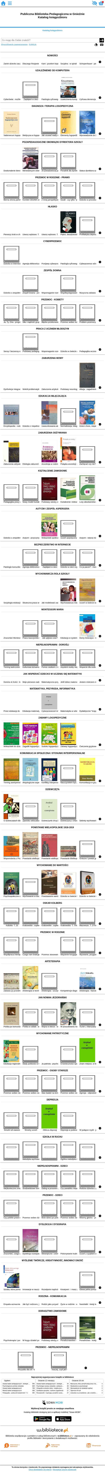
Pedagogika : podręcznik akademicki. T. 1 (15, 1393)
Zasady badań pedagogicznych (12, 1388)
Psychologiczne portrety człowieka (13, 1386)
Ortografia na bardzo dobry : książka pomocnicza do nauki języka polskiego (60, 1388)
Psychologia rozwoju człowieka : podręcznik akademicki (54, 1386)
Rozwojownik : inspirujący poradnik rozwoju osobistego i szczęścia (57, 1393)
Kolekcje (32, 44)
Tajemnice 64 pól (75, 1390)
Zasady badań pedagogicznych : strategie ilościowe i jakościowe (22, 1383)
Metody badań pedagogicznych (12, 1390)
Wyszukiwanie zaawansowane (14, 44)
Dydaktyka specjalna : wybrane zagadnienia (50, 1390)
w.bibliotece (64, 1436)
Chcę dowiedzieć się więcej (40, 1470)
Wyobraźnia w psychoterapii (79, 1386)
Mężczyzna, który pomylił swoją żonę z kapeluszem (86, 1383)
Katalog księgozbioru (52, 30)
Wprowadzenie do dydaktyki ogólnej (81, 1388)
